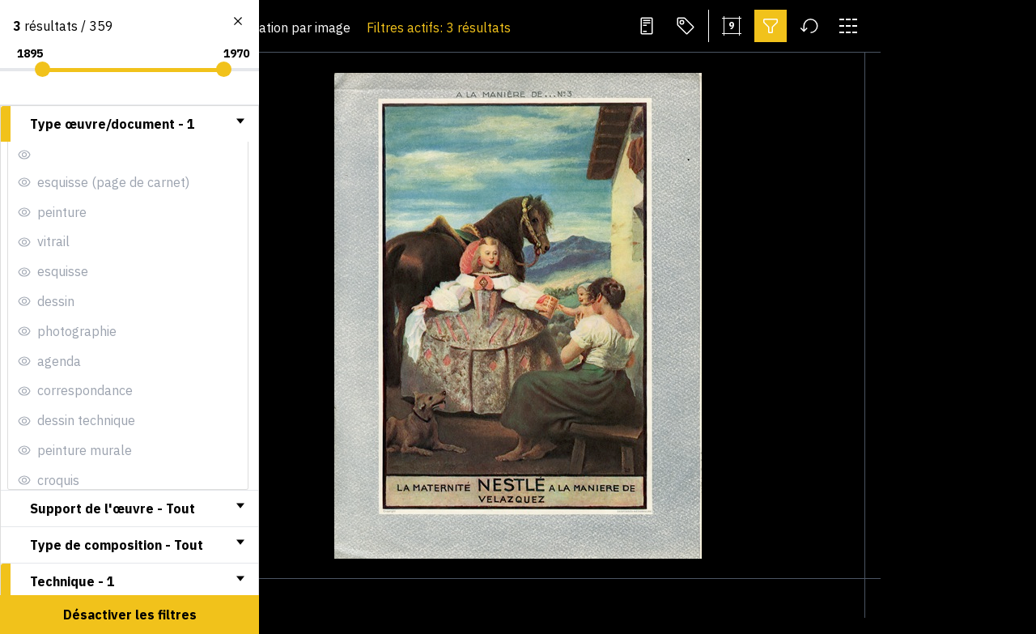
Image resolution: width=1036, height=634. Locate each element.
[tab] (129, 124)
